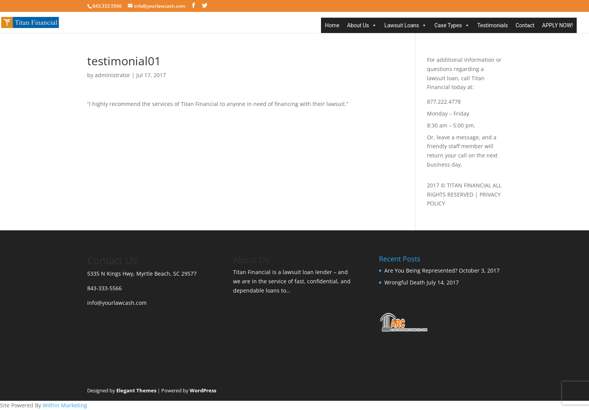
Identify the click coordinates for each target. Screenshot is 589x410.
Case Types (448, 25)
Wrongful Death (404, 282)
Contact (525, 25)
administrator (112, 75)
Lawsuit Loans (401, 25)
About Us (358, 25)
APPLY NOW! (557, 25)
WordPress (203, 390)
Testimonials (492, 25)
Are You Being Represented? (420, 270)
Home (332, 25)
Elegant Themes (136, 390)
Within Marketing (65, 405)
